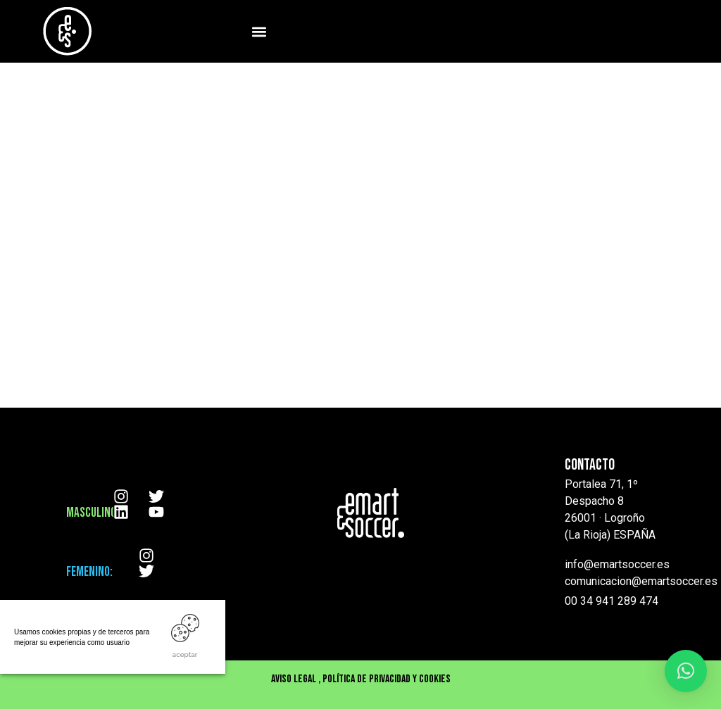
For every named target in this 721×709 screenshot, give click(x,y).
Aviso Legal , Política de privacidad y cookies (361, 679)
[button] (258, 31)
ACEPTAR (185, 654)
